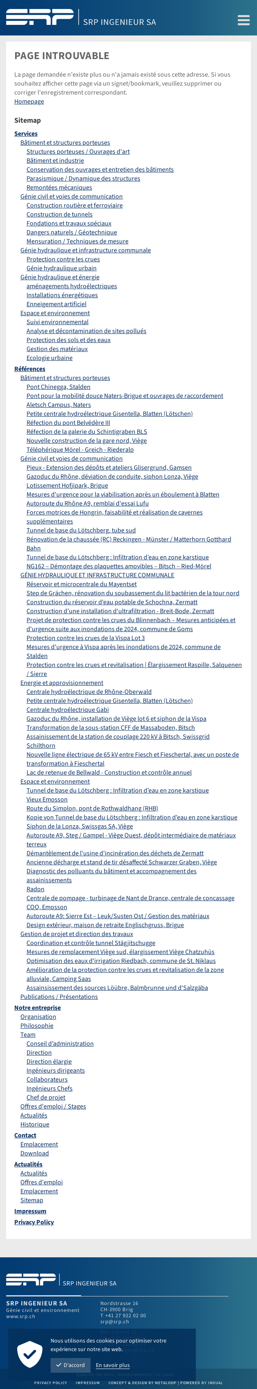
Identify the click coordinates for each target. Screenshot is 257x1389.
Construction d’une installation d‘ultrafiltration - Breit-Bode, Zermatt (120, 611)
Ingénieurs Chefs (50, 1088)
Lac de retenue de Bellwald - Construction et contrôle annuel (109, 772)
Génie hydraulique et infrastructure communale (85, 250)
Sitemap (31, 1200)
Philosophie (36, 1025)
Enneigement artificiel (56, 304)
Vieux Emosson (47, 799)
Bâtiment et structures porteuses (65, 142)
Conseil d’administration (60, 1043)
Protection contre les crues (63, 259)
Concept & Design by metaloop (143, 1383)
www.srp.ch (20, 1316)
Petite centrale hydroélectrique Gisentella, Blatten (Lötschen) (110, 413)
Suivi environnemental (58, 322)
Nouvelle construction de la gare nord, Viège (87, 440)
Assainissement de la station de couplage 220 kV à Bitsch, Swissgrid (118, 736)
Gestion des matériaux (57, 348)
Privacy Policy (34, 1222)
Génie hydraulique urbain (62, 268)
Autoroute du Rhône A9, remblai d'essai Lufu (88, 503)
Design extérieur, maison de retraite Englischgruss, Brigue (105, 925)
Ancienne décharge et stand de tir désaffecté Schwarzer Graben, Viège (122, 862)
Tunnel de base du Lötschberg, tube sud (81, 530)
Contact (25, 1135)
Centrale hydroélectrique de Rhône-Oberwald (89, 691)
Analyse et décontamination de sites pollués (86, 331)
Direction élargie (49, 1061)
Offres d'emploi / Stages (53, 1106)
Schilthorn (41, 745)
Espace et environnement (55, 313)
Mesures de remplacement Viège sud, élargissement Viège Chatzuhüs (121, 951)
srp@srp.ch (114, 1321)
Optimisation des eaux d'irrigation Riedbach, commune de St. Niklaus (121, 960)
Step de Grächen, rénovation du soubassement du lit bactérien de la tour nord (133, 593)
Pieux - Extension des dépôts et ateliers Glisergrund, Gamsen (109, 467)
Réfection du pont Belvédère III (68, 422)
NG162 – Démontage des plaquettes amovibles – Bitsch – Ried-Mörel (119, 566)
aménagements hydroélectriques (72, 286)
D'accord (70, 1365)
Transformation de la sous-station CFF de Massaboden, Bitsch (111, 727)
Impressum (30, 1211)
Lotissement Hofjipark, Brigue (67, 485)
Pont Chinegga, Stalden (59, 386)
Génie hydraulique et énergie (60, 277)
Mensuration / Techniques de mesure (77, 241)
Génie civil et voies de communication (71, 196)
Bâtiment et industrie (55, 160)
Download (34, 1153)
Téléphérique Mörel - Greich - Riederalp (80, 449)
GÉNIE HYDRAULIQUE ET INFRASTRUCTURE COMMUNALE (97, 575)
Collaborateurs (47, 1079)
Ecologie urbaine (50, 357)
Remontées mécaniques (59, 187)
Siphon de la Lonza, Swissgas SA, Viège (80, 826)
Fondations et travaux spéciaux (69, 223)
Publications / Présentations (59, 996)
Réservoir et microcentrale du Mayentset (82, 584)
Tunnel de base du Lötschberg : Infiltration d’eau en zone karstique (118, 557)
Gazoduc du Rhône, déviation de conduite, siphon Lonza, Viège (112, 476)
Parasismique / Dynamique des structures (83, 178)
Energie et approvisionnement (61, 682)
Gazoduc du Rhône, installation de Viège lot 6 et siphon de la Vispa (116, 718)
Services (26, 133)
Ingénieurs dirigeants (56, 1070)
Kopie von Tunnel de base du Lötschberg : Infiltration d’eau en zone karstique (132, 817)
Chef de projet (46, 1097)
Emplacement (39, 1144)
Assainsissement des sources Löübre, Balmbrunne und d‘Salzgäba (117, 987)
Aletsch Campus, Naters (59, 404)
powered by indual (201, 1383)
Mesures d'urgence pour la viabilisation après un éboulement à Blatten (123, 494)
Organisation (38, 1016)
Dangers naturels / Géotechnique (72, 232)
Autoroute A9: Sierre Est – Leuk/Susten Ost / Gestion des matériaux (118, 916)
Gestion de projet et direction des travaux (76, 934)
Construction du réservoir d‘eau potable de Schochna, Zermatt (112, 602)
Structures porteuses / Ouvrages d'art (78, 151)
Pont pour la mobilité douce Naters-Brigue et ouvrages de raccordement (125, 395)
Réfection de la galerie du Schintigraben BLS (87, 431)
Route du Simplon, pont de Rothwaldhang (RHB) (92, 808)
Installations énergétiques (62, 295)
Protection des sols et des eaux (69, 340)
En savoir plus (113, 1365)
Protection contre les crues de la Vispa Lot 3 (86, 638)
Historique (34, 1124)
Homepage (29, 101)
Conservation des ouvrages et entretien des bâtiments (100, 169)
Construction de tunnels (60, 214)
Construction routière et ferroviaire (75, 205)
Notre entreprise (37, 1007)
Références (29, 368)
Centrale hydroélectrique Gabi (68, 709)
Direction (39, 1052)
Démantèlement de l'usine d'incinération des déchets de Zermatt (115, 853)
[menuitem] (128, 133)
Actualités (33, 1115)
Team (27, 1034)
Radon (35, 889)
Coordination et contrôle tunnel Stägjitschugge (91, 943)
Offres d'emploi (41, 1182)
